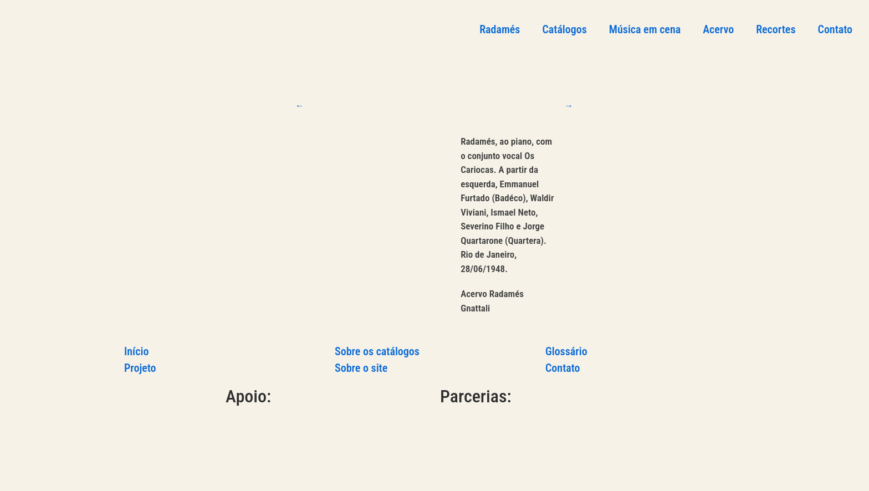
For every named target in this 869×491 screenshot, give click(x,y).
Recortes (775, 29)
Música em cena (645, 29)
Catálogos (564, 29)
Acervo (718, 29)
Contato (835, 29)
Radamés (499, 29)
